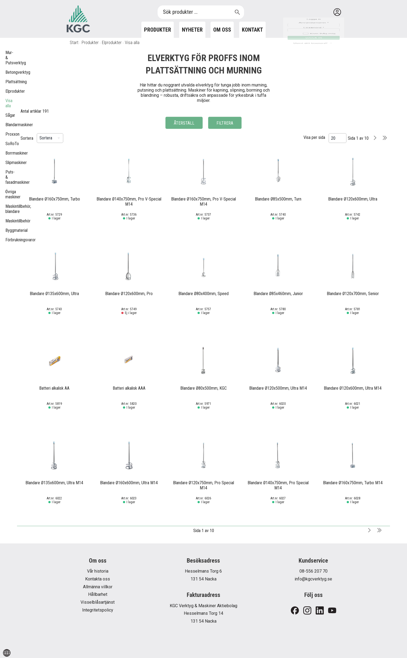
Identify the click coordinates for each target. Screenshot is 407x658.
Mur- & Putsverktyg (8, 57)
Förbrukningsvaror (8, 239)
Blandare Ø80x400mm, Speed (203, 293)
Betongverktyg (8, 72)
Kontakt (252, 29)
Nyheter (192, 29)
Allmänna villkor (97, 586)
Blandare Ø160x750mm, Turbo (54, 199)
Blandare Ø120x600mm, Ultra (352, 199)
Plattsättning (8, 81)
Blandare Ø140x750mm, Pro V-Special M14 (128, 201)
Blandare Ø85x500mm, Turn (278, 199)
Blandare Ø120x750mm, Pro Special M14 (203, 485)
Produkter (157, 29)
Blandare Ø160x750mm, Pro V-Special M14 (203, 201)
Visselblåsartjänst (98, 602)
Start (74, 42)
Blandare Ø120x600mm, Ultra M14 (353, 388)
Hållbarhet (97, 594)
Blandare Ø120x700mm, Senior (353, 293)
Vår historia (97, 571)
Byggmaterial (8, 230)
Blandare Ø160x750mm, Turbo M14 (353, 482)
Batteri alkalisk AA (54, 388)
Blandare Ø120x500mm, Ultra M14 (278, 388)
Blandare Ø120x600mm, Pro (129, 293)
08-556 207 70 (313, 571)
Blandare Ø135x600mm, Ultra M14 (54, 482)
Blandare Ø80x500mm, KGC (203, 388)
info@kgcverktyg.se (313, 579)
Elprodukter (112, 42)
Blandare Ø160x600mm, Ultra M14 (129, 482)
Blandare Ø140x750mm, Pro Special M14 (278, 485)
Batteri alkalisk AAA (129, 388)
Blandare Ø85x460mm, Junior (278, 293)
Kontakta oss (97, 579)
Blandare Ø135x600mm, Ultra (54, 293)
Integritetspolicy (97, 610)
